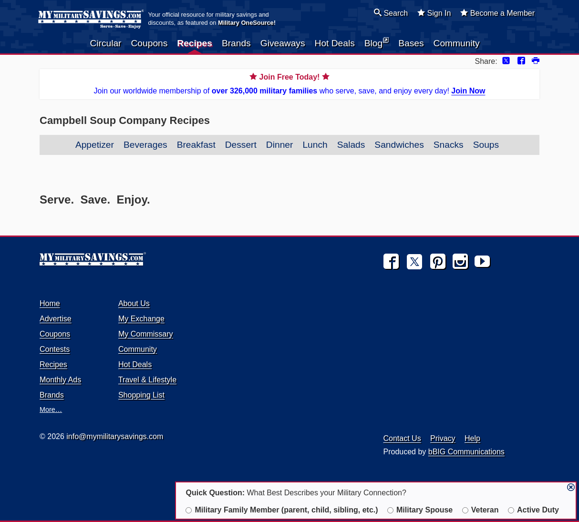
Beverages (145, 145)
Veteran (480, 510)
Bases (411, 43)
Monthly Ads (60, 380)
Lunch (314, 145)
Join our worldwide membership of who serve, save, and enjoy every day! (289, 83)
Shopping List (141, 395)
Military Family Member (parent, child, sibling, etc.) (282, 510)
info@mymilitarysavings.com (114, 436)
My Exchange (141, 319)
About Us (134, 303)
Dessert (241, 145)
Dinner (279, 145)
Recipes (194, 43)
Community (457, 43)
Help (472, 438)
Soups (486, 145)
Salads (351, 145)
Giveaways (282, 43)
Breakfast (196, 145)
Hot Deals (335, 43)
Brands (236, 43)
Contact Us (402, 438)
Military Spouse (420, 510)
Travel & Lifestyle (147, 380)
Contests (55, 349)
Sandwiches (399, 145)
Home (50, 303)
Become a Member (497, 13)
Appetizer (94, 145)
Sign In (434, 13)
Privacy (442, 438)
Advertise (56, 319)
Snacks (449, 145)
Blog (376, 42)
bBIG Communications (466, 452)
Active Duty (533, 510)
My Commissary (145, 334)
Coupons (149, 43)
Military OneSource (246, 22)
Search (391, 13)
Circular (105, 43)
